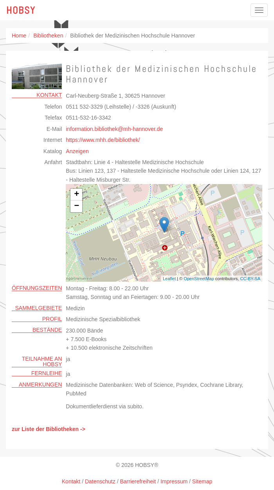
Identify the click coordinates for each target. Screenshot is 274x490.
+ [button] (76, 194)
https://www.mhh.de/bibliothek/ (103, 140)
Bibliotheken (48, 35)
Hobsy (21, 10)
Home (19, 35)
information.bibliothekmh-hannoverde (114, 129)
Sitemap (202, 481)
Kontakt (71, 481)
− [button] (76, 206)
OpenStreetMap (199, 278)
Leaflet (169, 278)
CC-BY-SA (250, 278)
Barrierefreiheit (138, 481)
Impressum (173, 481)
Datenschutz (100, 481)
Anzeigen (77, 151)
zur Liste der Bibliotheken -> (48, 429)
